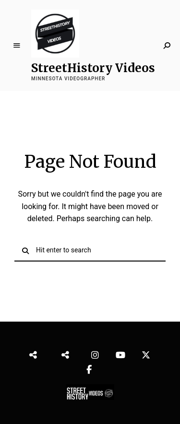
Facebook (90, 367)
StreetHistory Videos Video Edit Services (38, 353)
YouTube (121, 353)
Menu (17, 46)
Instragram (96, 353)
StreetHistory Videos (93, 68)
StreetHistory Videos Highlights (69, 353)
